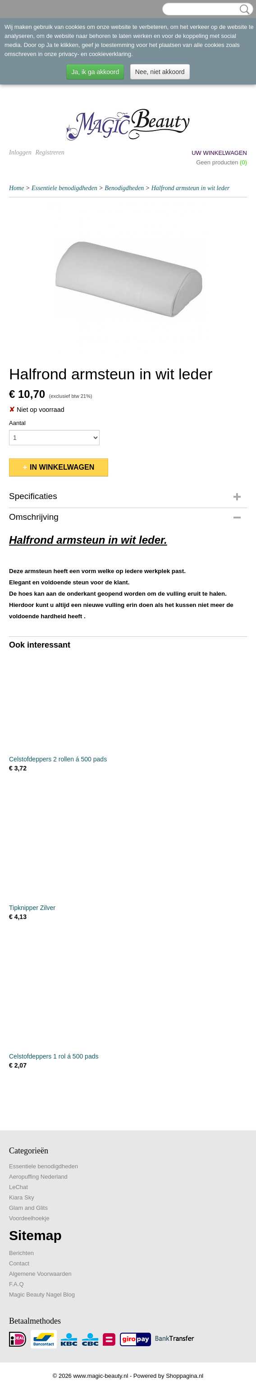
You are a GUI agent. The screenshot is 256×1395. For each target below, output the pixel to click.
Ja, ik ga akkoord (95, 71)
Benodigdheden (124, 188)
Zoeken (243, 9)
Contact (19, 1263)
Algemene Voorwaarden (40, 1273)
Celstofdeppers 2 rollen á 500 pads (58, 759)
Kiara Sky (21, 1197)
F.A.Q (16, 1284)
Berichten (21, 1253)
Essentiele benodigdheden (64, 188)
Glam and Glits (28, 1207)
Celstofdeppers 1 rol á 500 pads (53, 1056)
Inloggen (20, 152)
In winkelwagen (62, 467)
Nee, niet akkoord (160, 71)
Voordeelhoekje (29, 1218)
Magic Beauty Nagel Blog (42, 1294)
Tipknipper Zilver (32, 907)
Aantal (17, 423)
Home (16, 188)
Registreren (49, 152)
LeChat (18, 1187)
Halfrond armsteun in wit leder (190, 188)
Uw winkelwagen (219, 152)
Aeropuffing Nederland (38, 1176)
